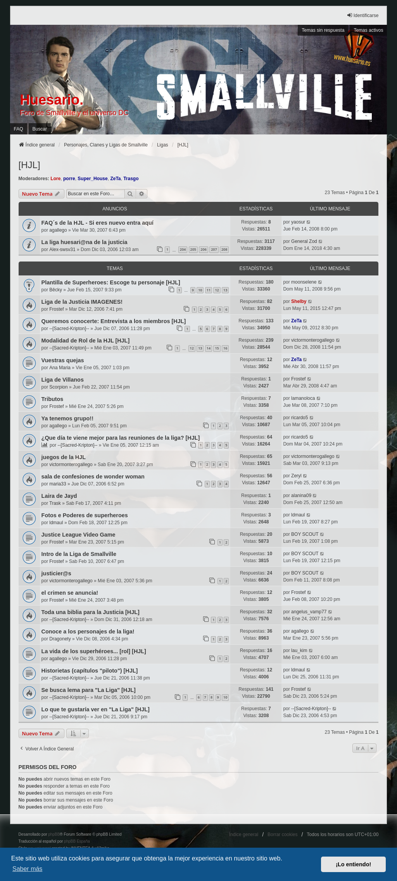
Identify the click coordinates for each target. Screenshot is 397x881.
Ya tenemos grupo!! (67, 418)
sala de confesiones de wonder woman (93, 476)
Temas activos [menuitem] (368, 30)
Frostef (56, 309)
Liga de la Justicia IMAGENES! (82, 302)
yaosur (298, 222)
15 (217, 348)
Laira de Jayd (59, 496)
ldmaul (56, 522)
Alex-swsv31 (62, 249)
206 (203, 249)
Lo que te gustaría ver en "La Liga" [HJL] (95, 709)
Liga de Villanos (62, 380)
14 (209, 348)
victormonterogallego (312, 340)
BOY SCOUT (304, 534)
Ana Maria (60, 367)
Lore (55, 178)
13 (225, 290)
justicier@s (56, 573)
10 (200, 290)
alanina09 (301, 495)
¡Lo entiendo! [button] (353, 864)
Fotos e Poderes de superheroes (84, 515)
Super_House (92, 178)
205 (193, 249)
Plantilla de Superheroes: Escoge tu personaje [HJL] (110, 282)
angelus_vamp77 (308, 611)
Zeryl (296, 475)
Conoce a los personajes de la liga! (88, 631)
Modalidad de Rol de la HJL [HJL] (85, 340)
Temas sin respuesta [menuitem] (323, 30)
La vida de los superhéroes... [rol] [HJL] (93, 651)
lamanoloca (303, 398)
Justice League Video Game (78, 535)
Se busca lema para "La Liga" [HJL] (88, 690)
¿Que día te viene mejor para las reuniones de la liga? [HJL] (120, 438)
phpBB (54, 834)
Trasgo (130, 178)
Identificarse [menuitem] (363, 15)
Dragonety (60, 639)
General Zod (304, 241)
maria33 (57, 484)
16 (225, 348)
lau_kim (299, 650)
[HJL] (29, 165)
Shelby (298, 301)
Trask (55, 503)
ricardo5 (299, 417)
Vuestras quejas (62, 360)
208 (224, 249)
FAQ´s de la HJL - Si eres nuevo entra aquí (97, 223)
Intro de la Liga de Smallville (79, 554)
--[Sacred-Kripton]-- (69, 328)
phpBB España (77, 841)
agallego (58, 230)
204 (183, 249)
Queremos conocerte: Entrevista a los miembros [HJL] (113, 321)
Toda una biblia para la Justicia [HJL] (90, 612)
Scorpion (58, 387)
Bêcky (55, 290)
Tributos (52, 399)
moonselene (303, 282)
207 (214, 249)
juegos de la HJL (63, 457)
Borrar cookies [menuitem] (282, 834)
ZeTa (115, 178)
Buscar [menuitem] (40, 129)
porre (69, 178)
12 (217, 290)
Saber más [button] (27, 869)
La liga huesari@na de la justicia (84, 242)
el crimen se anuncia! (69, 593)
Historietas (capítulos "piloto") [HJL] (89, 671)
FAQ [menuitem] (18, 129)
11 (209, 290)
